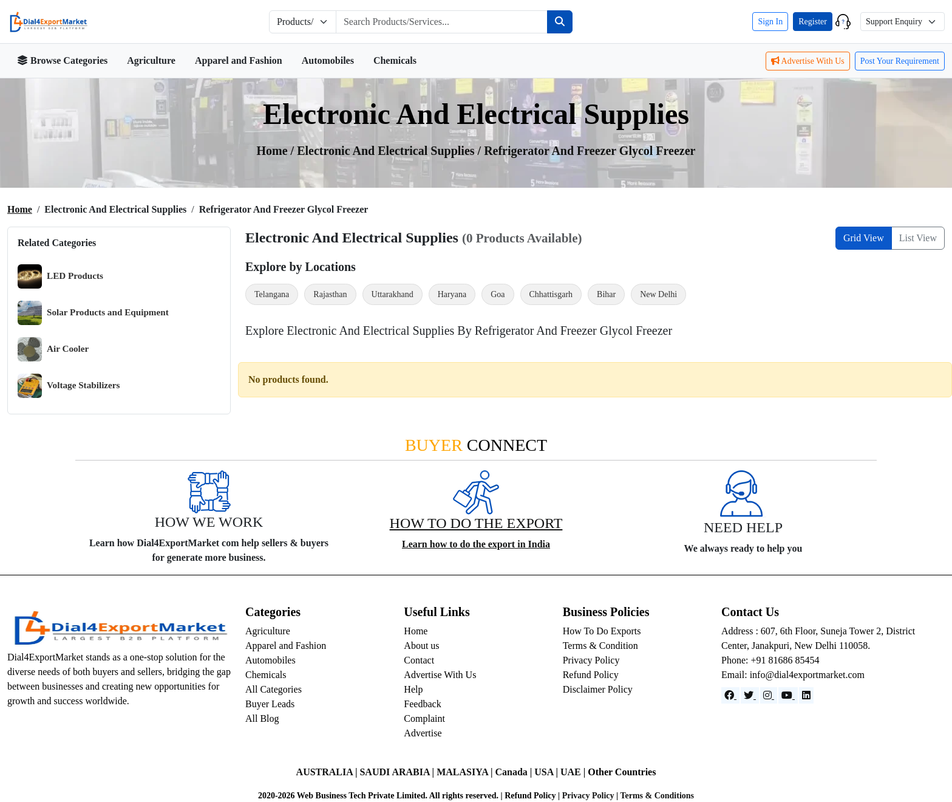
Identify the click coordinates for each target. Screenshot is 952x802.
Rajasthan (330, 294)
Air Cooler (53, 349)
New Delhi (658, 294)
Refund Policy (591, 675)
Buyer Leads (269, 704)
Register (812, 21)
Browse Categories (62, 60)
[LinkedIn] (806, 695)
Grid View (863, 238)
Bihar (606, 294)
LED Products (60, 276)
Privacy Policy (591, 660)
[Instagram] (768, 695)
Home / (277, 150)
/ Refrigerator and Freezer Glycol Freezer (587, 150)
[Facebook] (730, 695)
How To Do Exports (602, 631)
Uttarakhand (392, 294)
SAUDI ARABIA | (398, 772)
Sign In (770, 21)
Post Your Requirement (899, 61)
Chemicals (394, 60)
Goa (498, 294)
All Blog (262, 718)
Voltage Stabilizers (69, 386)
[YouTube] (788, 695)
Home (19, 209)
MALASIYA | (466, 772)
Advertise (422, 733)
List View (918, 238)
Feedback (422, 704)
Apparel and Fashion (238, 60)
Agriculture (151, 60)
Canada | (514, 772)
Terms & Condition (600, 645)
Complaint (424, 718)
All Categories (273, 689)
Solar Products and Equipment (93, 313)
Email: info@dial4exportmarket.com (793, 675)
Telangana (271, 294)
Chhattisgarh (551, 294)
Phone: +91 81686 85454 (770, 660)
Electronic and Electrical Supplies (387, 150)
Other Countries (622, 772)
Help (413, 689)
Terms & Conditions (657, 795)
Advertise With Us (808, 61)
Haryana (452, 294)
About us (421, 645)
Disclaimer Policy (598, 689)
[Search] (560, 21)
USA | (547, 772)
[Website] (750, 695)
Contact (419, 660)
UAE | (574, 772)
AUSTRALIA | (328, 772)
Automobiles (328, 60)
